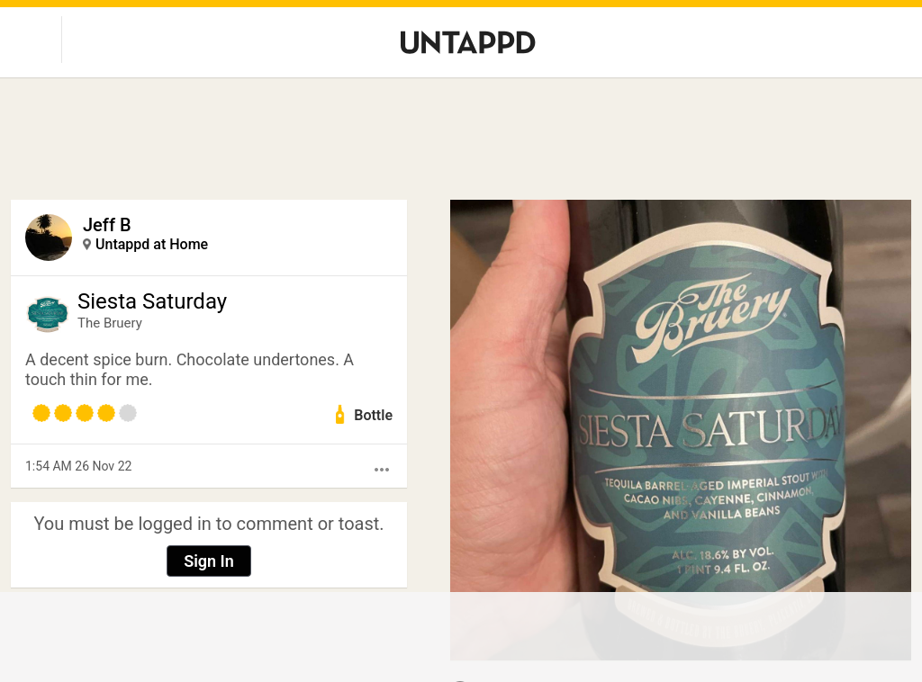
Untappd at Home (151, 244)
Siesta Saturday (152, 301)
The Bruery (109, 323)
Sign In (209, 561)
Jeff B (107, 225)
